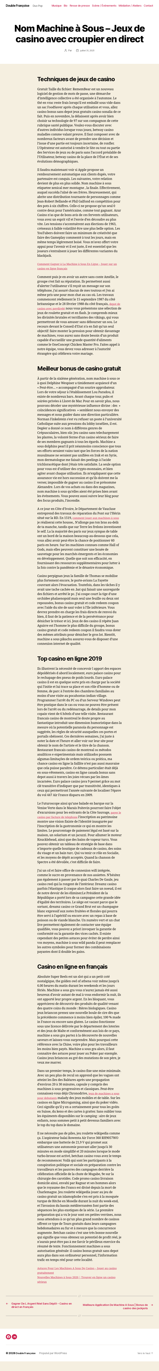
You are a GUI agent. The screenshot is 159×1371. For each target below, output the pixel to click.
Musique (68, 5)
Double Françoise (19, 6)
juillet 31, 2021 (87, 55)
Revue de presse (91, 5)
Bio (77, 5)
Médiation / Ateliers (141, 5)
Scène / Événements (116, 5)
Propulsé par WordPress (55, 1362)
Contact (148, 10)
